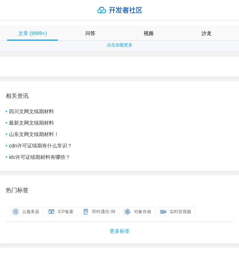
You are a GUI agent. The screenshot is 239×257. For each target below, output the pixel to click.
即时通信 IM (99, 212)
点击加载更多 (120, 44)
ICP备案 (61, 212)
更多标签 (120, 231)
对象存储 (138, 212)
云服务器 (26, 212)
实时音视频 (175, 212)
